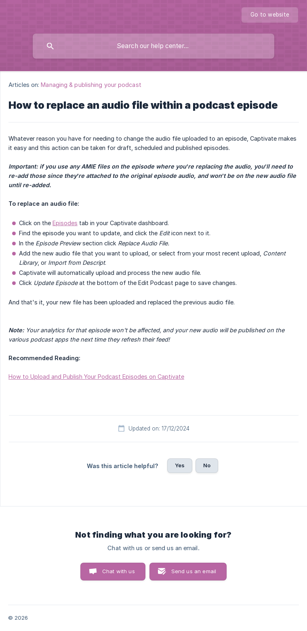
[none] (270, 15)
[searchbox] (153, 46)
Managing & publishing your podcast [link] (91, 84)
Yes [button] (180, 465)
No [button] (206, 465)
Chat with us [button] (118, 571)
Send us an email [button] (193, 571)
